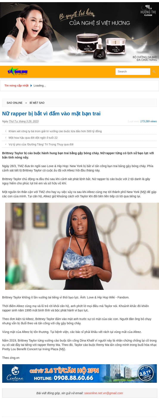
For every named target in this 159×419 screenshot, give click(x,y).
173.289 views (148, 121)
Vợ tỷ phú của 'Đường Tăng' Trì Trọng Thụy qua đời (41, 144)
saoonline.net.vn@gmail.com (103, 393)
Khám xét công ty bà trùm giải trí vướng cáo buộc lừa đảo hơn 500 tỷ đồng (55, 131)
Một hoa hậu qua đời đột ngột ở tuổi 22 (33, 137)
